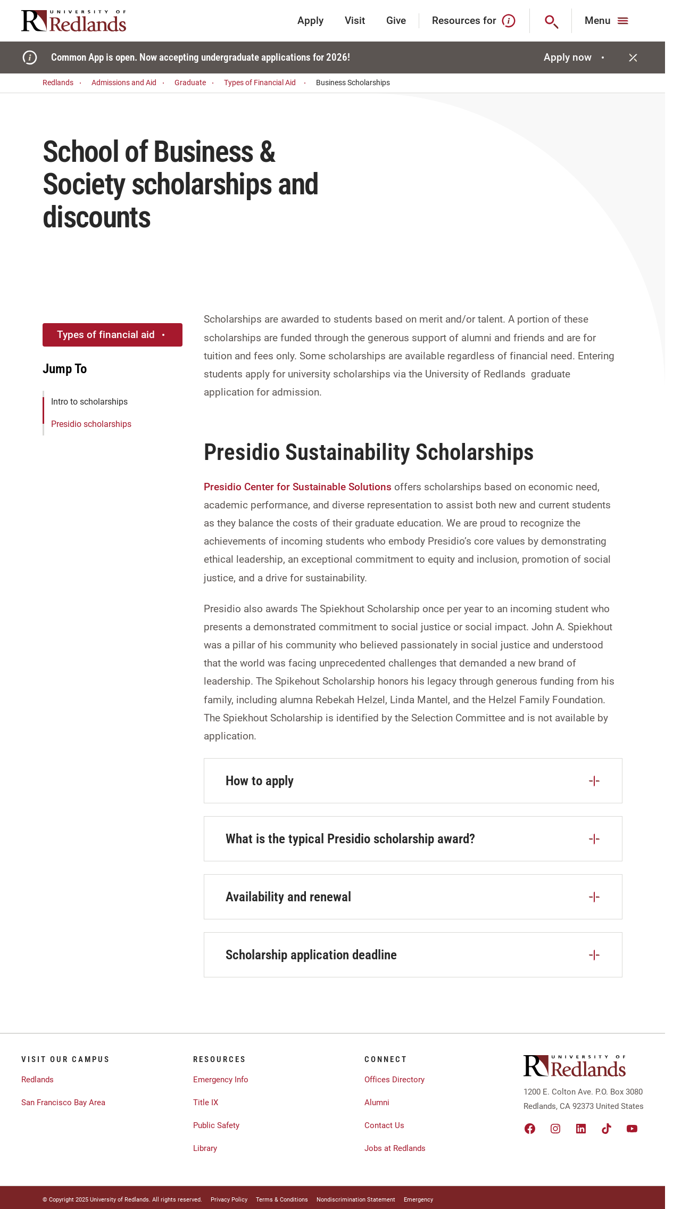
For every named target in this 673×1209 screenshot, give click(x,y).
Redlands (64, 82)
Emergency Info (220, 1079)
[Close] (633, 57)
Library (205, 1148)
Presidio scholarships (91, 424)
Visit (355, 20)
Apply (310, 20)
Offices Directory (394, 1079)
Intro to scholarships (89, 402)
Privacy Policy (229, 1199)
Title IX (205, 1102)
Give (396, 20)
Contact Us (384, 1125)
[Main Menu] (608, 21)
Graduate (196, 82)
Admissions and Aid (130, 82)
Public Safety (216, 1125)
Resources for (474, 21)
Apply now (575, 57)
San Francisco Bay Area (63, 1102)
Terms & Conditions (282, 1199)
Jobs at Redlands (395, 1148)
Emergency (418, 1199)
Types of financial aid (112, 334)
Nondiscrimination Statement (356, 1199)
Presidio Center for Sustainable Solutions (298, 487)
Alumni (376, 1102)
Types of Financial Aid (266, 82)
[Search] (551, 21)
